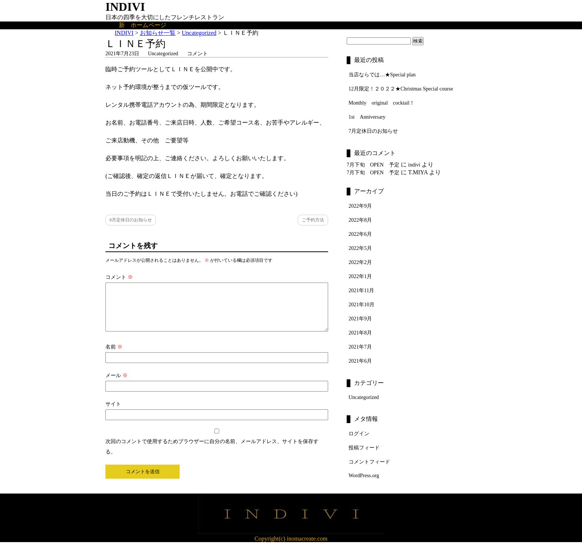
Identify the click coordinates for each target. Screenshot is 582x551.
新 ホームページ (142, 25)
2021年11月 (361, 290)
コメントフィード (369, 462)
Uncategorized (163, 53)
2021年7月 (360, 347)
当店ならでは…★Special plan (382, 74)
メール (116, 384)
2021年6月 (360, 361)
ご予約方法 (313, 219)
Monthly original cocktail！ (382, 103)
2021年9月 (360, 318)
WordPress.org (364, 475)
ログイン (359, 433)
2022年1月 (360, 276)
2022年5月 (360, 248)
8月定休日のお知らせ (130, 219)
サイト (113, 413)
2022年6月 (360, 234)
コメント (197, 53)
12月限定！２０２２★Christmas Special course (401, 89)
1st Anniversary (367, 117)
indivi (414, 165)
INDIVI (125, 6)
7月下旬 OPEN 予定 (373, 165)
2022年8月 (360, 220)
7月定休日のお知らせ (373, 131)
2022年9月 (360, 206)
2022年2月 (360, 262)
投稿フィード (364, 448)
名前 (113, 356)
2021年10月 (362, 304)
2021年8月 (360, 333)
